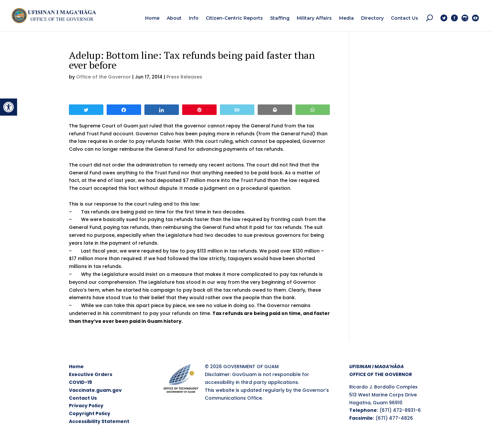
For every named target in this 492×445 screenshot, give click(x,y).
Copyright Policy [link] (89, 413)
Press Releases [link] (184, 77)
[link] (8, 107)
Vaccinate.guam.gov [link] (95, 390)
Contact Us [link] (83, 398)
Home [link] (76, 366)
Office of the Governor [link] (103, 77)
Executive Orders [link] (90, 374)
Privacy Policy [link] (86, 405)
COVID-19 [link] (80, 382)
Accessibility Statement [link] (99, 421)
